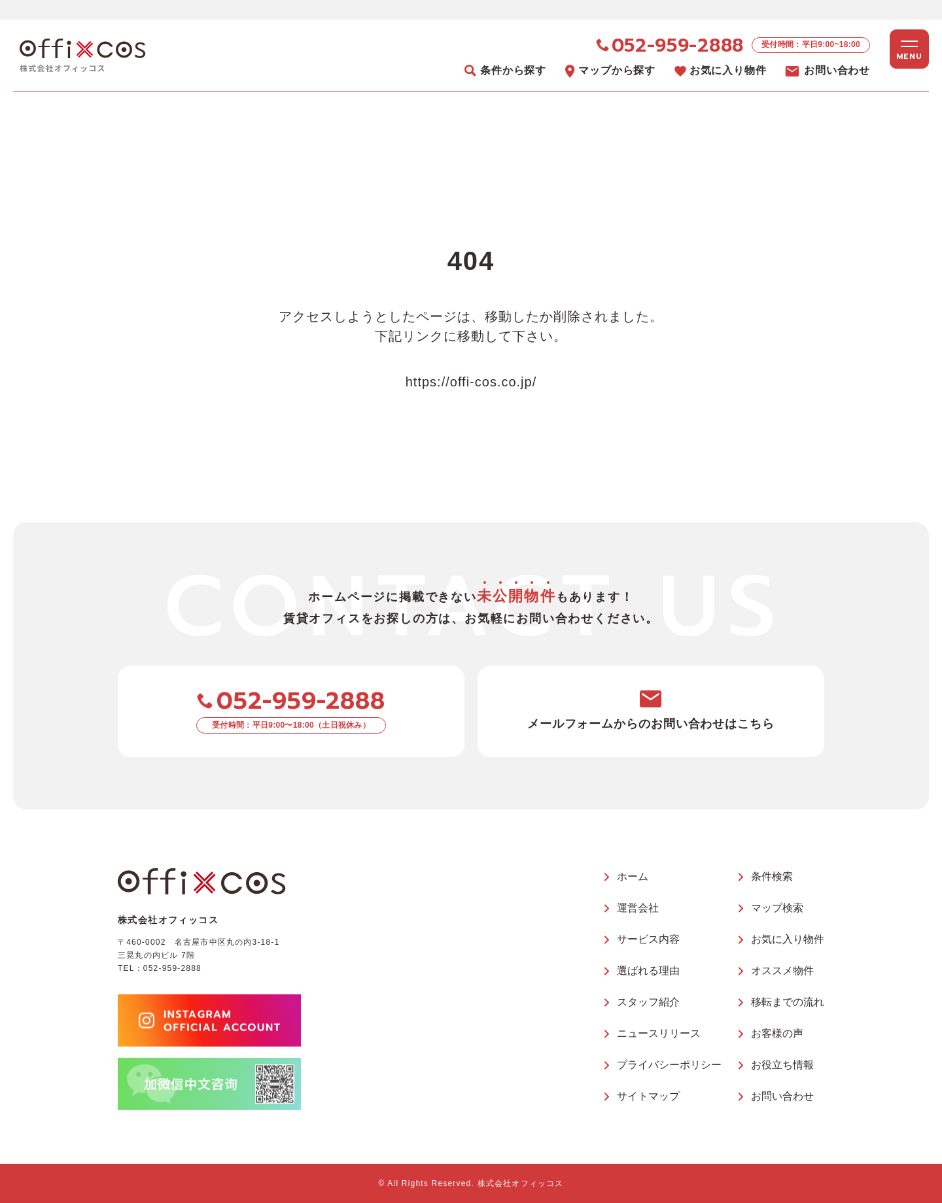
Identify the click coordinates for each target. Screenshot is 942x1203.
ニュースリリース (659, 1033)
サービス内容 (648, 939)
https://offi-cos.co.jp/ (471, 382)
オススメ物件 (782, 970)
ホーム (632, 876)
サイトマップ (648, 1096)
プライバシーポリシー (669, 1064)
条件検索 (772, 876)
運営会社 (638, 907)
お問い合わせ (782, 1096)
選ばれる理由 (648, 970)
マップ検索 (777, 907)
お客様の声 (777, 1033)
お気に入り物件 (787, 939)
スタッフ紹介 (648, 1002)
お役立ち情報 (782, 1064)
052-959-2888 (172, 968)
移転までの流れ (787, 1002)
